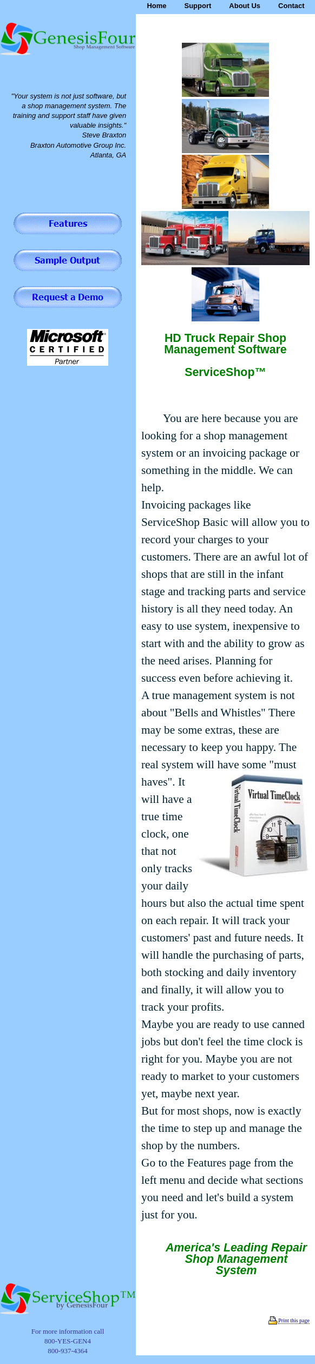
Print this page (294, 1320)
